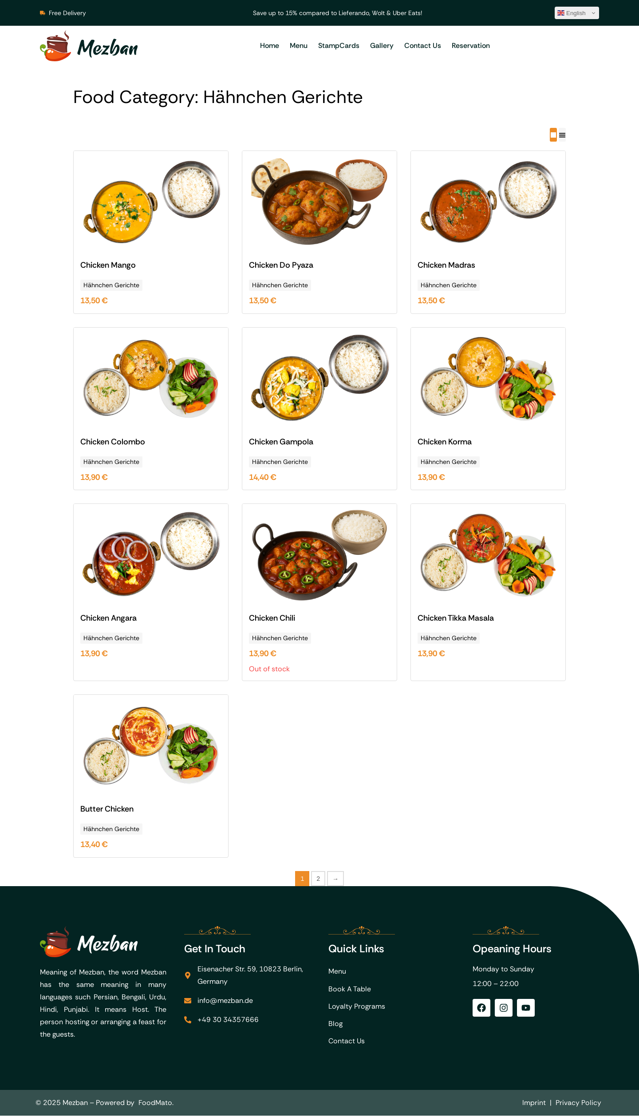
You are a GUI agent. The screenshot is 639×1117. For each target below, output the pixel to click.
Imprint (534, 1104)
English (571, 12)
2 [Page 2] (318, 878)
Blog (335, 1024)
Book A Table (349, 989)
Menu (299, 45)
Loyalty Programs (356, 1006)
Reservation (471, 45)
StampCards (338, 45)
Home (269, 45)
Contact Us (422, 45)
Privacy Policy (578, 1104)
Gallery (382, 45)
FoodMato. (156, 1104)
